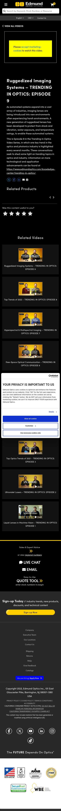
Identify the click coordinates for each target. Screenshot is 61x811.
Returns (29, 656)
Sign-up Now (30, 612)
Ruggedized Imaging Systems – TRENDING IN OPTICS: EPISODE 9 (30, 267)
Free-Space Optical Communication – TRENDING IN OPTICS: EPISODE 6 (30, 364)
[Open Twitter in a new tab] (20, 732)
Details (51, 412)
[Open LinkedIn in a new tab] (41, 732)
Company (29, 630)
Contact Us (41, 18)
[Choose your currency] (31, 18)
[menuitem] (6, 4)
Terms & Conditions (43, 701)
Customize (30, 426)
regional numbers (33, 554)
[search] (30, 11)
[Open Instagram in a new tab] (52, 732)
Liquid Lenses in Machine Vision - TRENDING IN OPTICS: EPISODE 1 (30, 524)
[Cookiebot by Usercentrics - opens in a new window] (45, 376)
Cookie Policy (27, 701)
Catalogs (30, 670)
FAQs (29, 660)
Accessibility (29, 703)
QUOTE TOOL (27, 580)
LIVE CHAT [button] (29, 562)
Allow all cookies (30, 418)
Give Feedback (29, 665)
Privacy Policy (13, 701)
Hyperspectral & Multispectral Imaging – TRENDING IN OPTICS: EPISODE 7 (30, 332)
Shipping (29, 651)
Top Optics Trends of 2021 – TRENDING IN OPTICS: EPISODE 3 (30, 460)
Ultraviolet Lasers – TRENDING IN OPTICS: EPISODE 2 (30, 492)
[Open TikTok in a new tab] (30, 741)
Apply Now (28, 678)
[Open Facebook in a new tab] (9, 732)
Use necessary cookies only (30, 433)
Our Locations (30, 639)
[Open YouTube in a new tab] (30, 732)
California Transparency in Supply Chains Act (29, 711)
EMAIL (29, 569)
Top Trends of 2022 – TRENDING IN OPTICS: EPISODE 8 (30, 299)
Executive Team (29, 634)
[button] (27, 179)
